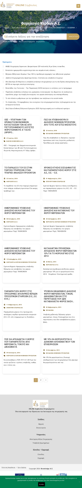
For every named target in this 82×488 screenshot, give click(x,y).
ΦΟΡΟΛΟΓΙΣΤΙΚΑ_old (36, 28)
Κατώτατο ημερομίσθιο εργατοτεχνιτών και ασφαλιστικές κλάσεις (30, 70)
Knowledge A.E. (47, 469)
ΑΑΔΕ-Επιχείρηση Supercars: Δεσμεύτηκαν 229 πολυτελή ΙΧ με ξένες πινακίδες (35, 66)
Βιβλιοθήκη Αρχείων (19, 28)
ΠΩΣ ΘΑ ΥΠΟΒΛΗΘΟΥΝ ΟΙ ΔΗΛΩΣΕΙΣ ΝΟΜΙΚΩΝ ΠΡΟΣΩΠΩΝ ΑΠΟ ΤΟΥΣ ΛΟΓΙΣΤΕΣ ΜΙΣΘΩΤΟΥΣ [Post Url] (60, 122)
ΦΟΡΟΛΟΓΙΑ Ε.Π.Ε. (52, 265)
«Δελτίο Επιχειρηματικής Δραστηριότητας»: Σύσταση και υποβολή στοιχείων (34, 78)
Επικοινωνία (41, 428)
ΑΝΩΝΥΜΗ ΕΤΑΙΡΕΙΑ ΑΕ (14, 307)
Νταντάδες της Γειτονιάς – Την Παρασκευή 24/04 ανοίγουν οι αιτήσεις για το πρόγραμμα (39, 88)
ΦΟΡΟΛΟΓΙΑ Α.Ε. (12, 181)
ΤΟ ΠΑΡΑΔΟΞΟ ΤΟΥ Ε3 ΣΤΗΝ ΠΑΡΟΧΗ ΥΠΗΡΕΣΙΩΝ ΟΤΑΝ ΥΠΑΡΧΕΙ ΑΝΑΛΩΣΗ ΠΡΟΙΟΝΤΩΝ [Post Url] (20, 170)
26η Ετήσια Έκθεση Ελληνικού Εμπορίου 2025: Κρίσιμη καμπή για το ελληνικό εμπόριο (38, 108)
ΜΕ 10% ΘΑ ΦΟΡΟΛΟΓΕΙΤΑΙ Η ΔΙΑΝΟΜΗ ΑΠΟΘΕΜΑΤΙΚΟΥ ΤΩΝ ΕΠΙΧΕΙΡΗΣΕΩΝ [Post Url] (59, 342)
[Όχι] (79, 483)
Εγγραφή (41, 458)
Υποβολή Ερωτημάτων (41, 443)
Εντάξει (41, 484)
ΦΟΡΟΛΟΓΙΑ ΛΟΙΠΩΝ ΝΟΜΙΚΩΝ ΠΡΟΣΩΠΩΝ (61, 222)
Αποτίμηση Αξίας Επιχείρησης (41, 439)
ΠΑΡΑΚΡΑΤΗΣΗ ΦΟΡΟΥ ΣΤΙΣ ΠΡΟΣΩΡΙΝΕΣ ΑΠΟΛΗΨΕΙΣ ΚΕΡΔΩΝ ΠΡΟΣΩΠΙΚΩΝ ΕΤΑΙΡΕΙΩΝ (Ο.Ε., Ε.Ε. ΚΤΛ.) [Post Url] (20, 295)
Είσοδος (41, 454)
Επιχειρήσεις (40, 41)
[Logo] (41, 404)
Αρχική (7, 28)
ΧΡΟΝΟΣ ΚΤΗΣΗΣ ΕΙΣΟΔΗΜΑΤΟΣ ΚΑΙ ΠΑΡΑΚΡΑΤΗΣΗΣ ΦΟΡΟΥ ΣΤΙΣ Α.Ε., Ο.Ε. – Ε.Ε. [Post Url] (60, 170)
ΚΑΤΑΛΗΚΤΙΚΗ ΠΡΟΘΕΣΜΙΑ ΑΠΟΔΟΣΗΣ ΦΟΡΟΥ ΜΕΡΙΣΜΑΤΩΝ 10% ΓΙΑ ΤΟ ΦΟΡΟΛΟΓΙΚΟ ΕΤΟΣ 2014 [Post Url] (60, 252)
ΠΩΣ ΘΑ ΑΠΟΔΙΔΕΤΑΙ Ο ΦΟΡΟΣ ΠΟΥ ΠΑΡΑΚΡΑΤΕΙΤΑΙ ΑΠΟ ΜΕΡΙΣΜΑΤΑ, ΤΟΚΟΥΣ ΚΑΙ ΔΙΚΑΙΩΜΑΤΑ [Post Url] (19, 343)
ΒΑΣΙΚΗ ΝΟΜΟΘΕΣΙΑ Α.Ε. (15, 141)
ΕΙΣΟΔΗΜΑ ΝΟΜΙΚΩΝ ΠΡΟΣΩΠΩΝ (57, 133)
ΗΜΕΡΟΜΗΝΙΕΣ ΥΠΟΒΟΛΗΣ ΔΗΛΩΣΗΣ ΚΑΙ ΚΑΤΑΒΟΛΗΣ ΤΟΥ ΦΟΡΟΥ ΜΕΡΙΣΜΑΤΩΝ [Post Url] (19, 210)
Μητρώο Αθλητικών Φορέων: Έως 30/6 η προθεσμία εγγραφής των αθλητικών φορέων (38, 74)
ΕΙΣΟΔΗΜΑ (71, 28)
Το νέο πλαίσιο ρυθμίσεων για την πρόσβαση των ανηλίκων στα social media (34, 98)
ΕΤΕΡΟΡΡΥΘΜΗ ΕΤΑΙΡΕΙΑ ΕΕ (55, 181)
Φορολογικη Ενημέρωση (27, 41)
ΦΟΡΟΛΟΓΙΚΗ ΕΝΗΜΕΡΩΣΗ (56, 28)
